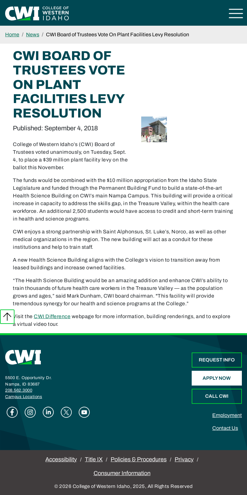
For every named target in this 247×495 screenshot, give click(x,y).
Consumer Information (122, 473)
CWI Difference (52, 316)
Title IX (94, 459)
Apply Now (217, 378)
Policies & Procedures (139, 459)
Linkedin (48, 412)
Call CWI (216, 396)
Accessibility (61, 459)
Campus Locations (23, 397)
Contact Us (225, 428)
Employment (227, 415)
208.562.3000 (18, 390)
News (32, 34)
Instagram (30, 412)
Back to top (7, 316)
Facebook (12, 412)
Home (12, 34)
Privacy (184, 459)
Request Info (217, 359)
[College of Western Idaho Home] (37, 13)
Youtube (84, 412)
